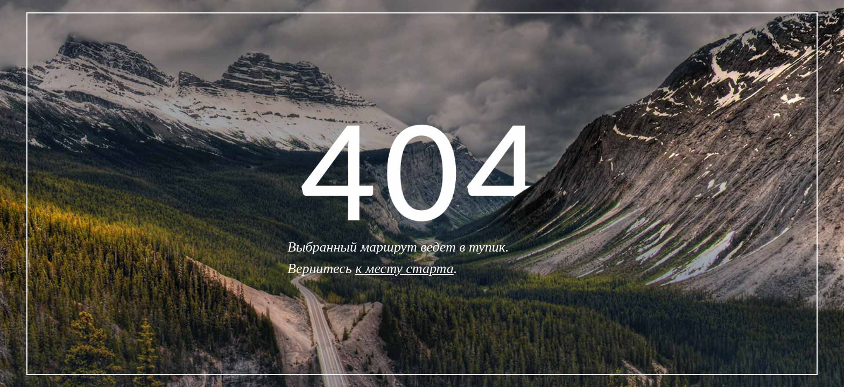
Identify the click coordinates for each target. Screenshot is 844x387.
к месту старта (404, 268)
